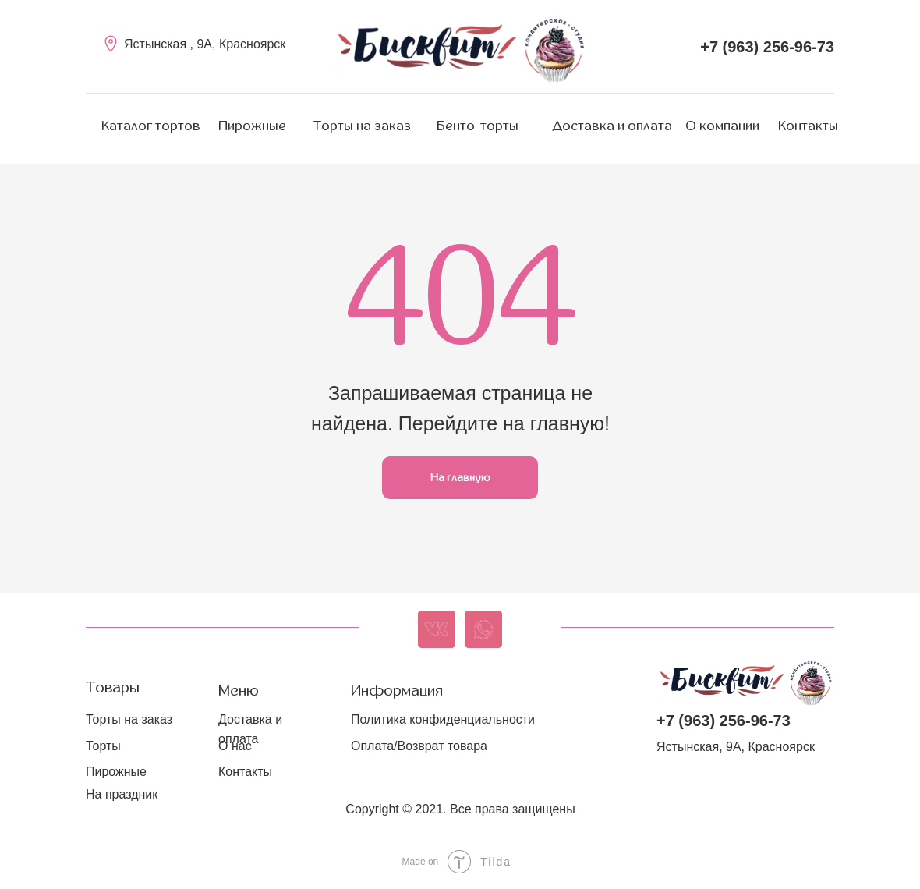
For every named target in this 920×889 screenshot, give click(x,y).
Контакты (808, 126)
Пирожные (252, 126)
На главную (460, 477)
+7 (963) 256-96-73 (767, 46)
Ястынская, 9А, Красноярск (735, 746)
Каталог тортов (150, 126)
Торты (103, 746)
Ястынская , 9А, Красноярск (204, 44)
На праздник (121, 794)
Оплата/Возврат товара (419, 746)
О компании (722, 126)
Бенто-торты (477, 126)
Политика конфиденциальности (443, 719)
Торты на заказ (362, 126)
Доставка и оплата (612, 126)
